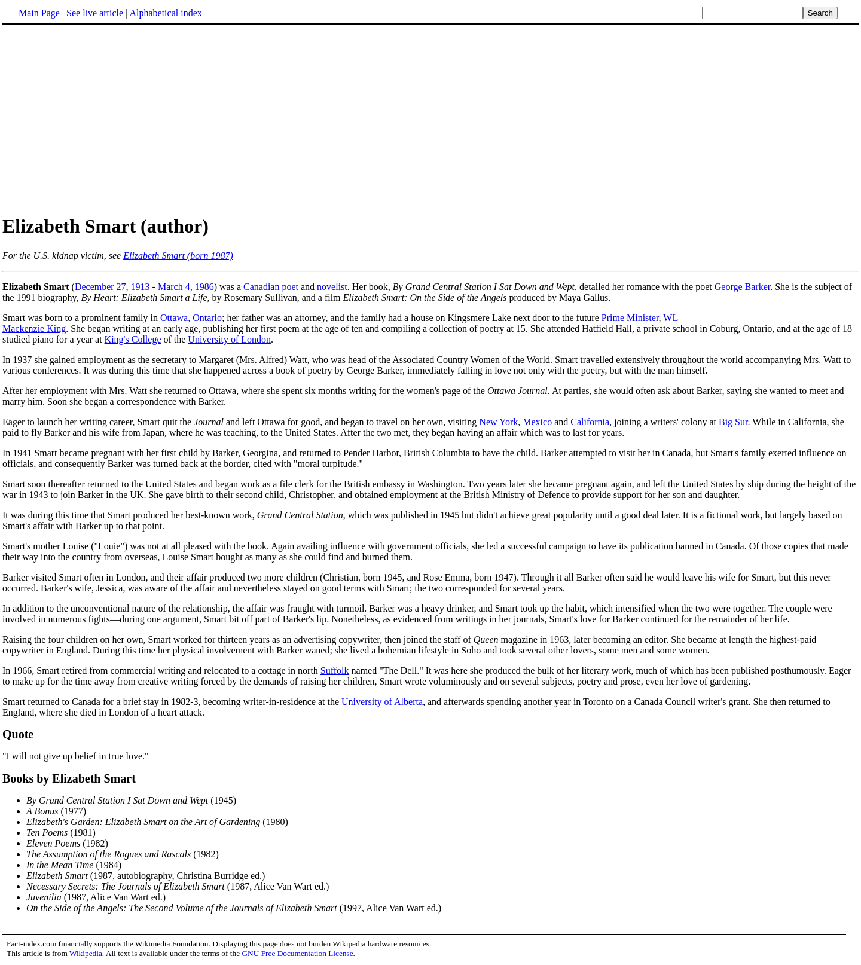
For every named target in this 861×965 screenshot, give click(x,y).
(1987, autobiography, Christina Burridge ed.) (145, 876)
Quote (17, 734)
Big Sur (733, 422)
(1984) (73, 865)
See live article (94, 13)
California (589, 422)
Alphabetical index (165, 13)
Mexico (537, 422)
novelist (332, 287)
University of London (229, 339)
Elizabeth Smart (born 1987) (178, 256)
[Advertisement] (430, 119)
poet (290, 287)
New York (498, 422)
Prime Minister (630, 318)
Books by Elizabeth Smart (69, 778)
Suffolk (334, 670)
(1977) (56, 811)
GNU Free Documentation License (297, 953)
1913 (140, 287)
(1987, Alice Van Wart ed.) (177, 886)
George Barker (742, 287)
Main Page (39, 13)
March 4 (174, 287)
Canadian (261, 287)
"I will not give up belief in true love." (75, 756)
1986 (204, 287)
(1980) (157, 822)
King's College (133, 339)
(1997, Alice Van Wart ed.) (233, 908)
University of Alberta (382, 702)
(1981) (61, 832)
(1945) (131, 800)
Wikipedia (85, 953)
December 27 (100, 287)
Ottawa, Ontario (191, 318)
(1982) (67, 843)
